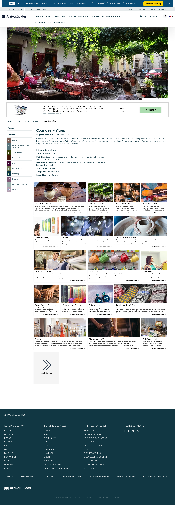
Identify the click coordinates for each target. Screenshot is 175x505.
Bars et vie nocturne (19, 168)
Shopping (36, 121)
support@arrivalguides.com (152, 10)
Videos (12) (16, 189)
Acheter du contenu (99, 477)
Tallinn (26, 121)
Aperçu (11, 128)
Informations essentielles (20, 184)
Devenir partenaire (72, 477)
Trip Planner (99, 4)
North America (111, 16)
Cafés (14, 163)
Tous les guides (150, 16)
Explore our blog (153, 4)
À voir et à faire (17, 153)
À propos (8, 477)
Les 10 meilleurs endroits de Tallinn (20, 146)
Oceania (40, 22)
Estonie (18, 121)
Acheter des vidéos (126, 477)
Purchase (150, 110)
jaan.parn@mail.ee (51, 175)
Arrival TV (130, 10)
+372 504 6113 (53, 172)
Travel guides (114, 4)
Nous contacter (29, 477)
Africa (39, 16)
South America (56, 22)
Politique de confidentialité (157, 477)
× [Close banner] (169, 3)
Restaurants (16, 158)
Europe (95, 16)
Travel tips (129, 4)
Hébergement (17, 179)
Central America (78, 16)
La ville (14, 140)
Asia (48, 16)
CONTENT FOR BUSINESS (36, 10)
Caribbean (59, 16)
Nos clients (50, 477)
